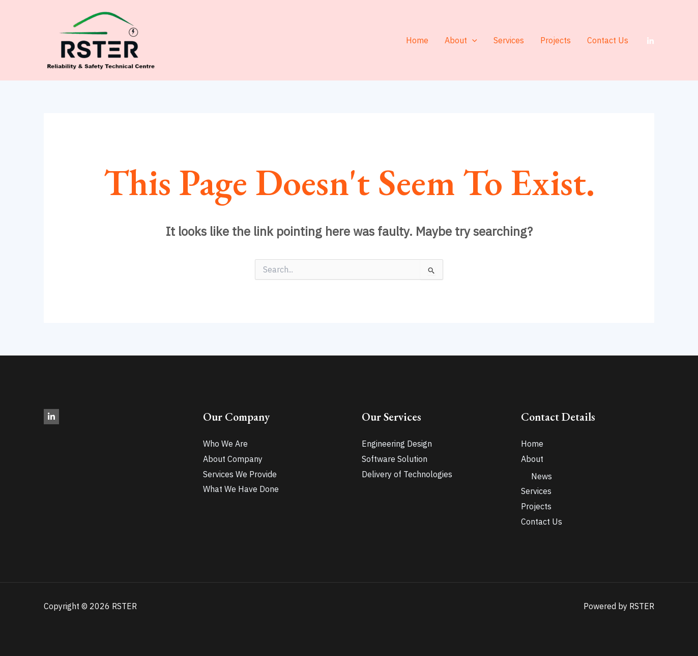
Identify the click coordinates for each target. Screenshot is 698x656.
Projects (555, 40)
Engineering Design (397, 444)
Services (508, 40)
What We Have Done (241, 489)
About (461, 40)
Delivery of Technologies (407, 474)
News (541, 476)
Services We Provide (240, 474)
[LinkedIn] (650, 41)
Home (417, 40)
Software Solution (394, 459)
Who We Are (225, 444)
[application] (472, 40)
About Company (233, 459)
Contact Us (607, 40)
